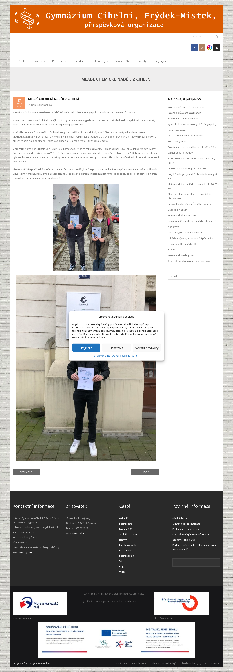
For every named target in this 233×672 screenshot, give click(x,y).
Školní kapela (126, 555)
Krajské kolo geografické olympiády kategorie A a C (193, 176)
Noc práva (173, 226)
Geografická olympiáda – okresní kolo (189, 261)
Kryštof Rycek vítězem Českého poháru (189, 204)
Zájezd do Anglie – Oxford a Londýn (187, 107)
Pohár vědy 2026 (177, 141)
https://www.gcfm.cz (164, 618)
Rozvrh (123, 539)
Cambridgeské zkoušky (180, 152)
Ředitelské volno (177, 130)
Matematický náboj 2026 (181, 255)
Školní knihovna (128, 534)
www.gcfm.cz (26, 552)
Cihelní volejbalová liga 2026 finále (187, 168)
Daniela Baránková (42, 104)
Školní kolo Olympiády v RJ (182, 244)
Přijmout (86, 347)
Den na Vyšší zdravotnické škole (185, 232)
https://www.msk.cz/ (23, 618)
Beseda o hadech (177, 209)
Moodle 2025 (126, 529)
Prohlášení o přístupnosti (186, 529)
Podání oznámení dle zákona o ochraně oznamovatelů (194, 547)
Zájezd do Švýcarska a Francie (184, 112)
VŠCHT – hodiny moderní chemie (185, 135)
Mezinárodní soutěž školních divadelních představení (190, 196)
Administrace (212, 663)
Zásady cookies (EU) (183, 539)
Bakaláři (123, 518)
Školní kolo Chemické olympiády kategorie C (192, 221)
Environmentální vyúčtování (183, 118)
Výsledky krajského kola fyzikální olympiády (192, 124)
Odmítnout (116, 347)
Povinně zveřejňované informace (190, 534)
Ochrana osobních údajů (124, 355)
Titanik (171, 249)
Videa (122, 571)
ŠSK (121, 561)
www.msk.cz (79, 533)
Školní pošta (126, 523)
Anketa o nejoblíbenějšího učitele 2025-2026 (192, 147)
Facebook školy (127, 545)
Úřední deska (179, 518)
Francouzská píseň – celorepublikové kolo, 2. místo (192, 160)
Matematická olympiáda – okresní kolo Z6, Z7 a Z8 (193, 186)
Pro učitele (125, 550)
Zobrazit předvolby (147, 347)
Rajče (122, 566)
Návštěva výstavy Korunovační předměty (190, 238)
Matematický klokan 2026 (182, 215)
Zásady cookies (102, 355)
